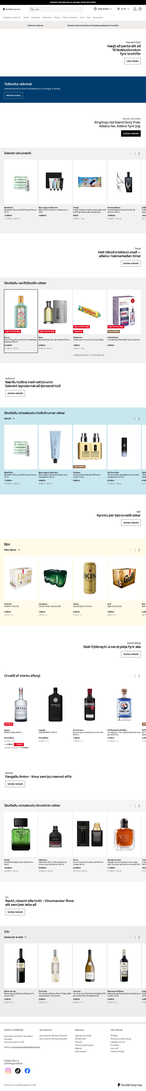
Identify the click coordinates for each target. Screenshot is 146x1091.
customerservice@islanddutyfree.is (25, 1047)
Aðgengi (78, 1048)
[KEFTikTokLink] (18, 1074)
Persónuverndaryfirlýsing (121, 1039)
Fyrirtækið (115, 1045)
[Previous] (131, 153)
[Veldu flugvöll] (103, 9)
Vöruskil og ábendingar (84, 1045)
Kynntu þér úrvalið (13, 937)
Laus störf (114, 1048)
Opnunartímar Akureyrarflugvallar (53, 1039)
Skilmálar (114, 1036)
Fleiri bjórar (10, 550)
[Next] (139, 153)
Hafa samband (81, 1051)
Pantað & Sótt (80, 1039)
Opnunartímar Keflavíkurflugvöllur (53, 1036)
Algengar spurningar (83, 1036)
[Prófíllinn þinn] (135, 9)
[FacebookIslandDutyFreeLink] (28, 1074)
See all (7, 418)
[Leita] (55, 9)
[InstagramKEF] (9, 1074)
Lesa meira (132, 61)
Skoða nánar (130, 133)
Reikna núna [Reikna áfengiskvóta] (13, 95)
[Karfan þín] (140, 9)
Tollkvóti (78, 1042)
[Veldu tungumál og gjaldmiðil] (123, 9)
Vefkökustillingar (117, 1051)
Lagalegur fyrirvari (118, 1042)
